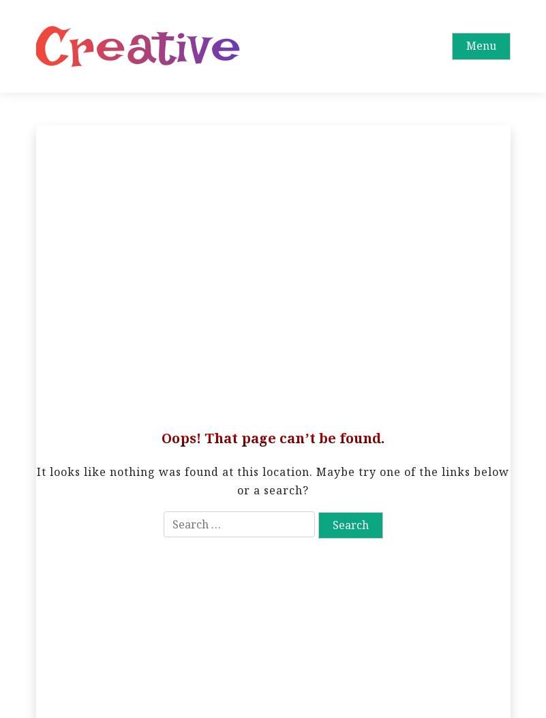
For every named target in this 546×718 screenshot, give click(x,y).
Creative (138, 46)
